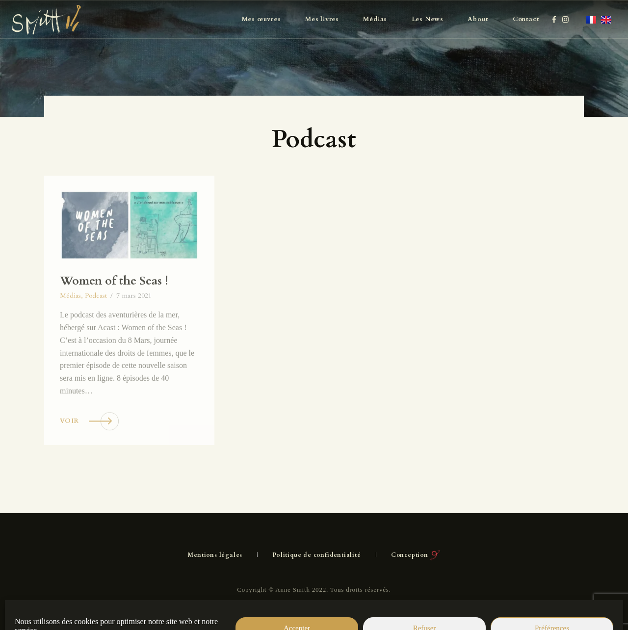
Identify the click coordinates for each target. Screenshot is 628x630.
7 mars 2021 (134, 320)
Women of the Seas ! (114, 306)
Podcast (96, 320)
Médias (70, 320)
